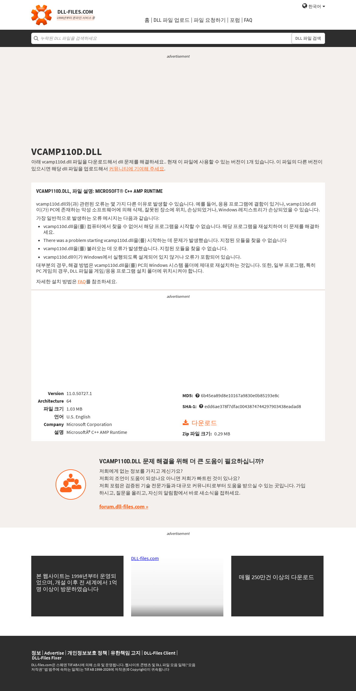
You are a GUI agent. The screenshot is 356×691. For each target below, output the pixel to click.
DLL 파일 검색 (308, 38)
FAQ (248, 20)
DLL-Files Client (159, 652)
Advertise (54, 652)
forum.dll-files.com (121, 506)
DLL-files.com (145, 558)
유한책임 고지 (125, 652)
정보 (36, 652)
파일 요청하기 (210, 20)
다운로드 (204, 423)
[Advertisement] (178, 102)
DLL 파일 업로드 (172, 20)
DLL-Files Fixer (47, 657)
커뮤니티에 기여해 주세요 (136, 169)
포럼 (235, 20)
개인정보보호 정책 (87, 652)
